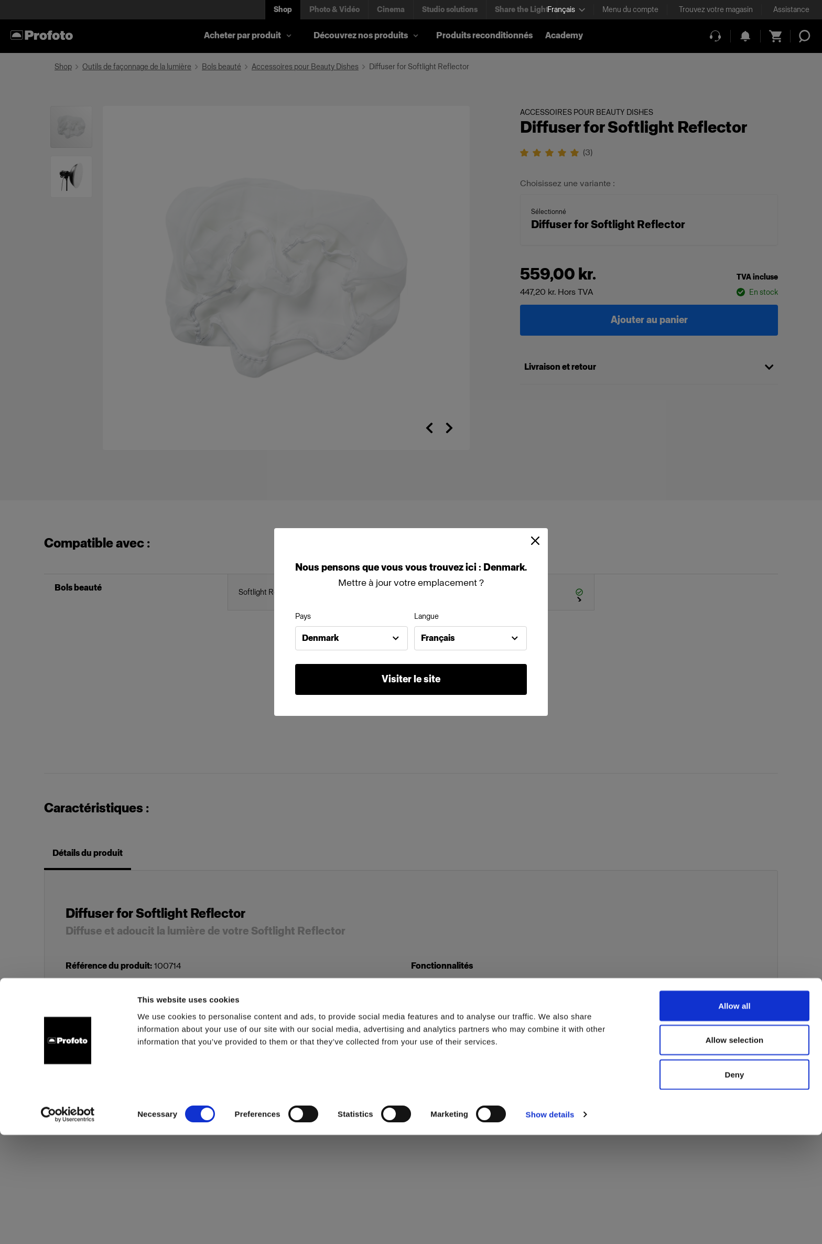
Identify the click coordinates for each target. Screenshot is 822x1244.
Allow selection (735, 1149)
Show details (550, 1223)
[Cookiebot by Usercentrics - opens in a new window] (68, 1223)
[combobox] (351, 638)
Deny (734, 1183)
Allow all (734, 1114)
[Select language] (566, 9)
